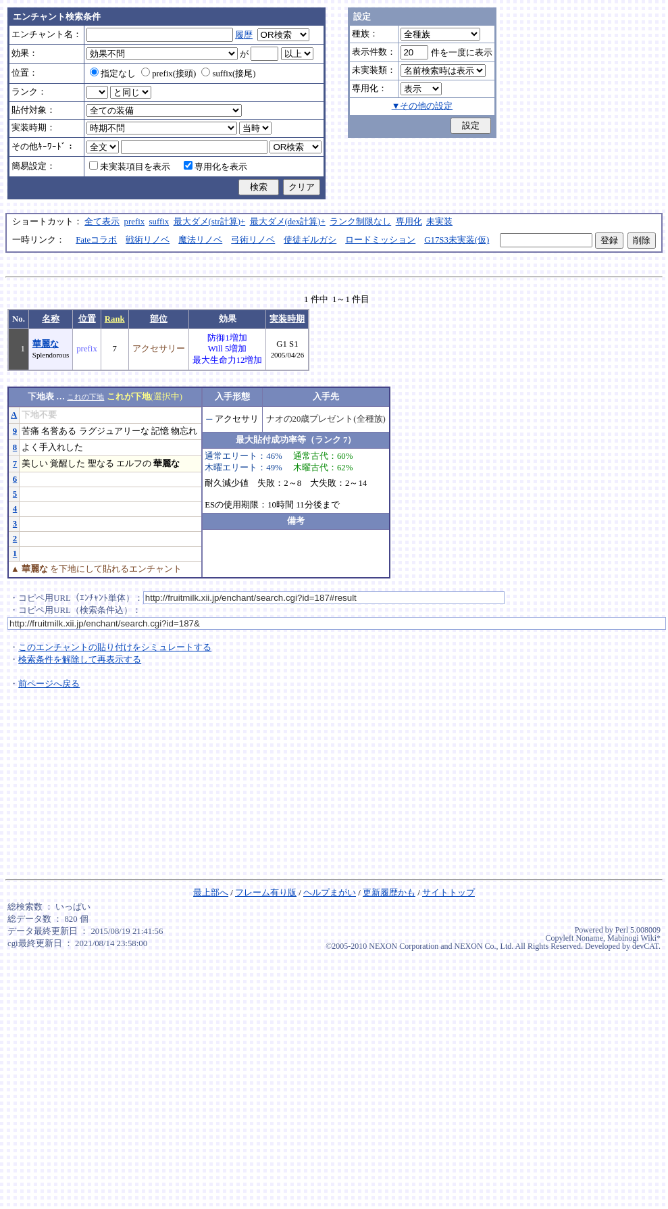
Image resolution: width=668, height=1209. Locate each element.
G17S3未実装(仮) (456, 240)
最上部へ (210, 892)
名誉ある (58, 431)
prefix (134, 221)
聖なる (101, 463)
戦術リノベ (148, 240)
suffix (159, 221)
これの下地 (85, 397)
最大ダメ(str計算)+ (210, 221)
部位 (159, 319)
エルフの (133, 463)
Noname (589, 938)
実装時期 (287, 319)
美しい (35, 463)
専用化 (409, 221)
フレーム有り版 (266, 892)
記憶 (160, 431)
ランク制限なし (360, 221)
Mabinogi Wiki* (634, 938)
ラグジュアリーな (114, 431)
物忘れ (184, 431)
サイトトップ (448, 892)
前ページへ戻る (49, 684)
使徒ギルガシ (310, 240)
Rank (115, 319)
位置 (87, 319)
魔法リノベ (200, 240)
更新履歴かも (389, 892)
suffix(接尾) (228, 73)
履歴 (244, 35)
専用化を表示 (215, 167)
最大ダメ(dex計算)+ (288, 221)
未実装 (439, 221)
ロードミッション (380, 240)
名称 (50, 319)
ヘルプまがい (329, 892)
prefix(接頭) (168, 73)
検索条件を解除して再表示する (79, 659)
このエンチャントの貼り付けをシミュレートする (114, 647)
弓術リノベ (253, 240)
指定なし (113, 73)
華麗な (45, 344)
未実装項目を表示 (129, 167)
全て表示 (102, 221)
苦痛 (30, 431)
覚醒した (67, 463)
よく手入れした (52, 447)
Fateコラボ (96, 240)
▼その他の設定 (422, 106)
